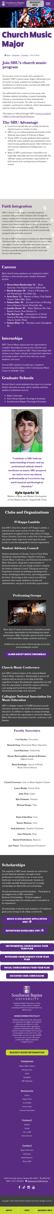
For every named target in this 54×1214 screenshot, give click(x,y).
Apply (9, 1210)
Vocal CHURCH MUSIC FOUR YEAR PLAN (27, 967)
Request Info (35, 3)
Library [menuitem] (27, 1095)
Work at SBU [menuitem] (27, 1161)
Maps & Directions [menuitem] (27, 1150)
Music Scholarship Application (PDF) (27, 920)
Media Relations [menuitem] (27, 1158)
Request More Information (27, 1052)
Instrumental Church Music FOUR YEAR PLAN (27, 947)
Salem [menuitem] (27, 1074)
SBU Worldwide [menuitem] (27, 1081)
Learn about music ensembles (27, 654)
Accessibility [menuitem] (27, 1103)
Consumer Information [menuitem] (27, 1110)
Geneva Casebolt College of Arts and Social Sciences (27, 115)
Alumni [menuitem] (27, 1128)
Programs (25, 55)
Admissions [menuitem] (27, 1154)
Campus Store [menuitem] (27, 1099)
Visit (27, 1210)
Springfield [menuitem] (27, 1077)
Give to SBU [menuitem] (27, 1132)
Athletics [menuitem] (27, 1125)
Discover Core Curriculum (27, 976)
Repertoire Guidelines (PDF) (23, 930)
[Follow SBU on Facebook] (19, 1187)
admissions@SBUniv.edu (38, 1181)
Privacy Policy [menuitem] (27, 1107)
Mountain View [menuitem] (27, 1070)
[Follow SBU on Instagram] (28, 1187)
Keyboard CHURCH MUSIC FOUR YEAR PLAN (27, 958)
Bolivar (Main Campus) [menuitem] (27, 1066)
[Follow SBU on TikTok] (24, 1187)
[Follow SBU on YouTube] (33, 1187)
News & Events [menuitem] (27, 1136)
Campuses (27, 1061)
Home (7, 55)
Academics (16, 55)
